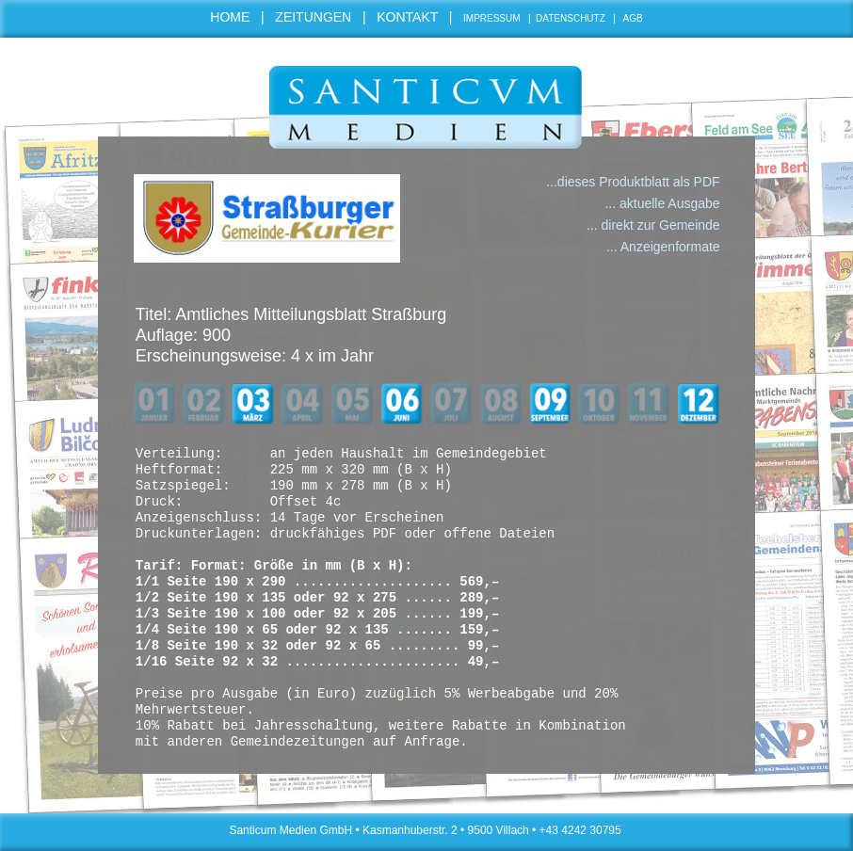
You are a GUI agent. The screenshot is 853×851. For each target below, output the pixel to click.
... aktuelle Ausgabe (661, 203)
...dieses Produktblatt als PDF (632, 181)
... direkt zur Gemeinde (653, 225)
